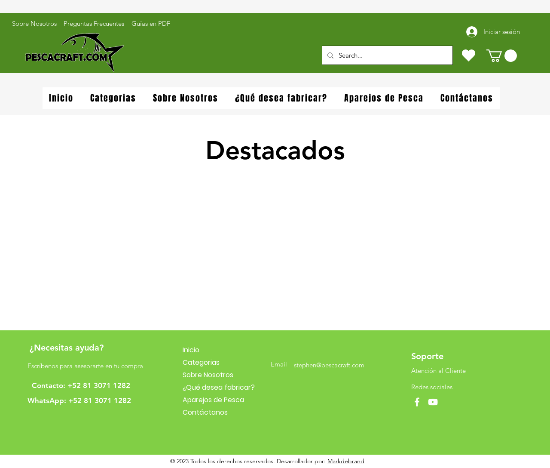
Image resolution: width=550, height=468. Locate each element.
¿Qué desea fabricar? (219, 387)
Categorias (201, 362)
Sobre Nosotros (208, 375)
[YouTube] (433, 402)
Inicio (191, 350)
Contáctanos (205, 412)
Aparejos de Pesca (213, 400)
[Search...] (386, 55)
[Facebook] (417, 402)
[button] (501, 55)
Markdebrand (345, 461)
